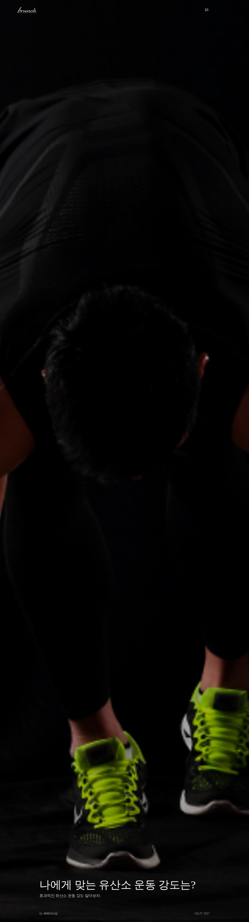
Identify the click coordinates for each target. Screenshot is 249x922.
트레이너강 (50, 913)
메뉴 (10, 9)
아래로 (239, 912)
